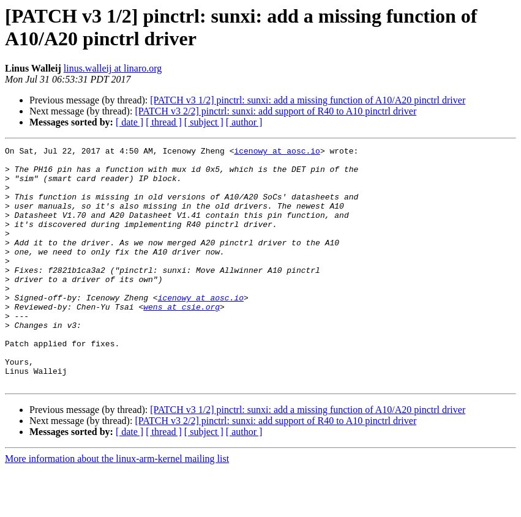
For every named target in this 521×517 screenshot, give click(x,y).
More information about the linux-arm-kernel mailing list (117, 506)
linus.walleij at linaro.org (113, 68)
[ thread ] (164, 122)
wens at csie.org (181, 339)
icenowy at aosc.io (277, 152)
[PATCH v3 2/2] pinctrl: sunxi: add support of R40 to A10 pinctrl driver (275, 111)
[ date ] (129, 122)
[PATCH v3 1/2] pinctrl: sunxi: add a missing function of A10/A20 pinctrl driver (307, 100)
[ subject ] (203, 122)
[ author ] (244, 122)
